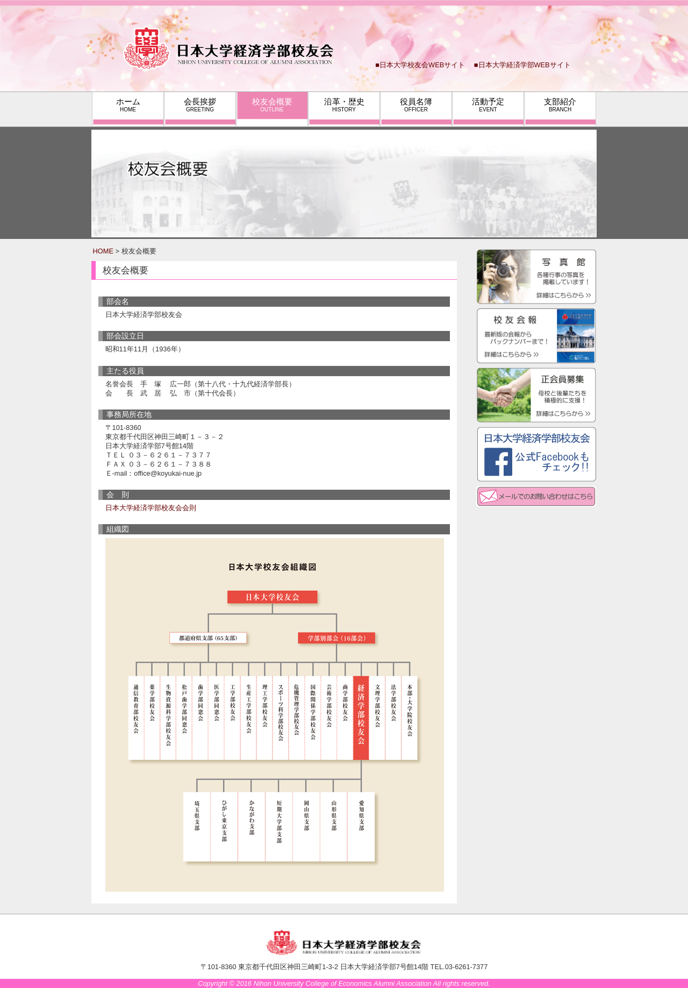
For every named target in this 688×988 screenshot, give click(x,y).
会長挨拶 (200, 104)
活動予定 (488, 104)
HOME (103, 251)
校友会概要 (272, 104)
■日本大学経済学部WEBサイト (522, 65)
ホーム (128, 104)
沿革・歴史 (344, 104)
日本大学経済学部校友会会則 (150, 508)
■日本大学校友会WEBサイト (420, 65)
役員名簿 (416, 104)
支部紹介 (560, 104)
